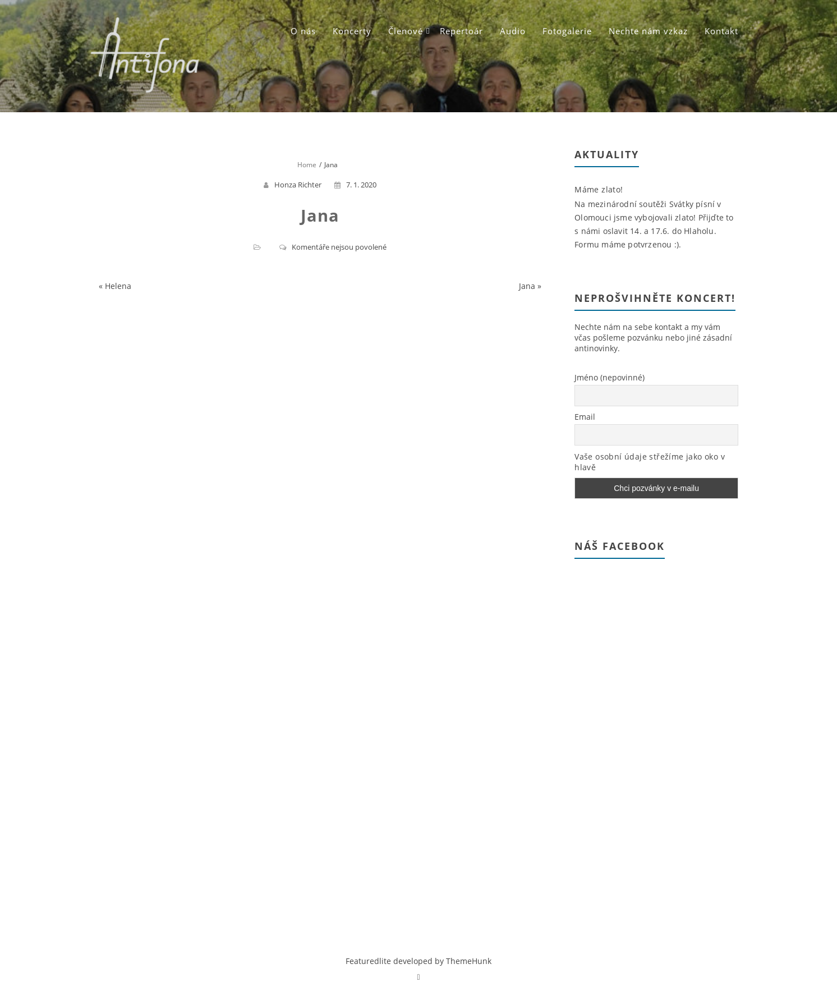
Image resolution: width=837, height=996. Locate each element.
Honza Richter (297, 185)
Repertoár (461, 30)
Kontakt (721, 30)
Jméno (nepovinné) (609, 377)
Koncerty (352, 30)
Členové (405, 30)
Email (584, 416)
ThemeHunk (468, 961)
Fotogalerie (567, 30)
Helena (118, 286)
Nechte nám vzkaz (648, 30)
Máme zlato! (598, 189)
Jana (527, 286)
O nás (303, 30)
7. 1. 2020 (355, 185)
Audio (513, 30)
